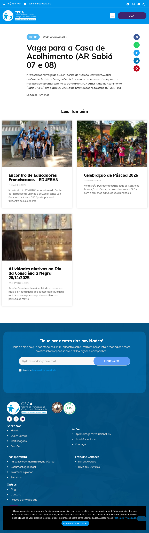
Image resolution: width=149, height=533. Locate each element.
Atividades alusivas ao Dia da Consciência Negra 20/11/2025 (35, 273)
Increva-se (112, 361)
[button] (143, 4)
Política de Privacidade (125, 518)
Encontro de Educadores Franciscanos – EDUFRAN (34, 177)
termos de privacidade (44, 370)
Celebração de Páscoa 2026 (111, 175)
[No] (141, 518)
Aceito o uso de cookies (75, 523)
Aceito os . (37, 370)
